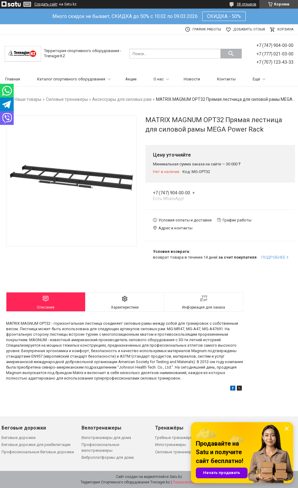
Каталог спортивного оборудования (71, 79)
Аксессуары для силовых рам (121, 99)
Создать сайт (45, 4)
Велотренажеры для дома (106, 437)
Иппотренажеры (170, 444)
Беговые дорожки (19, 437)
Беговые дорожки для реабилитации (36, 444)
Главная (12, 79)
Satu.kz (176, 477)
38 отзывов (246, 4)
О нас (159, 79)
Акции (131, 79)
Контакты (226, 79)
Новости (192, 79)
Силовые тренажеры (67, 99)
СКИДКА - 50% (224, 16)
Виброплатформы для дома (107, 457)
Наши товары (28, 99)
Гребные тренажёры (174, 437)
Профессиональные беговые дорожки (38, 452)
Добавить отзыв (249, 29)
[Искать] (231, 53)
